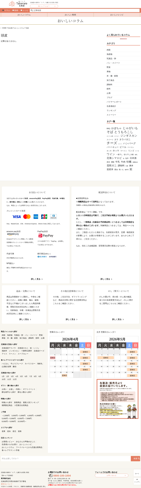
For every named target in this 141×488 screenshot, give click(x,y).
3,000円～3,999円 (17, 412)
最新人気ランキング (29, 399)
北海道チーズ (30, 350)
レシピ (24, 10)
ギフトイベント (27, 387)
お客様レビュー (7, 437)
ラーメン (5, 353)
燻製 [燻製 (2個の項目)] (112, 162)
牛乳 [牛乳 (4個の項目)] (117, 162)
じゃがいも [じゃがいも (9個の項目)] (130, 128)
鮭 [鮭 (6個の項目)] (131, 169)
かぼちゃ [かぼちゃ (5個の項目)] (116, 128)
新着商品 (16, 399)
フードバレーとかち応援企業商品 (14, 442)
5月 (20, 374)
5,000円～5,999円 (8, 414)
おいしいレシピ (116, 15)
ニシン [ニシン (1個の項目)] (120, 143)
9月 (37, 374)
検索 (135, 450)
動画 (15, 10)
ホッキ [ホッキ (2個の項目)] (109, 151)
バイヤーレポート (114, 102)
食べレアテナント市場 (36, 442)
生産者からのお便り (9, 439)
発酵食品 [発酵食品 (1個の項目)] (135, 162)
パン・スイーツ (113, 63)
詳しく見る (35, 279)
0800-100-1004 (62, 467)
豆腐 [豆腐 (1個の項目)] (127, 166)
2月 (7, 374)
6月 (24, 374)
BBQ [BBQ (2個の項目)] (108, 128)
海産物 (109, 54)
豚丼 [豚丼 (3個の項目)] (131, 166)
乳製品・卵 (111, 59)
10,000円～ (6, 417)
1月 (3, 374)
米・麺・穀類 (112, 76)
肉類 (108, 50)
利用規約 (92, 484)
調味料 (109, 85)
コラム (6, 10)
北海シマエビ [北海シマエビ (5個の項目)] (114, 158)
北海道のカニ (21, 347)
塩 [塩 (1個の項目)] (123, 158)
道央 (8, 427)
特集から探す (7, 399)
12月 (8, 377)
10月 (42, 374)
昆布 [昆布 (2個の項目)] (108, 162)
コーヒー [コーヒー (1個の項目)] (116, 136)
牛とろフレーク (16, 362)
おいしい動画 (70, 15)
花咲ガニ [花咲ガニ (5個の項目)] (112, 165)
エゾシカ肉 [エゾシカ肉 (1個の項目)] (110, 136)
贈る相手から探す (8, 389)
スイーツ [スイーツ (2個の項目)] (110, 140)
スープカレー (15, 353)
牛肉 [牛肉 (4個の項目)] (123, 162)
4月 (16, 374)
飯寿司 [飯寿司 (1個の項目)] (127, 169)
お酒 (108, 93)
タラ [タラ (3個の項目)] (116, 139)
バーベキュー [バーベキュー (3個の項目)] (113, 147)
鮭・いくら (32, 347)
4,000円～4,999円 (32, 412)
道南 (18, 427)
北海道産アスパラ (8, 347)
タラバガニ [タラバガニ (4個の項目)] (124, 139)
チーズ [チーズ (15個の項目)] (112, 143)
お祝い (4, 387)
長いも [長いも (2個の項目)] (121, 169)
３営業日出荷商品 (19, 402)
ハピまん (5, 362)
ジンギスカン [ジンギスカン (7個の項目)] (128, 135)
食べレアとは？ (44, 6)
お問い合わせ (112, 467)
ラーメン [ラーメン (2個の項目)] (123, 151)
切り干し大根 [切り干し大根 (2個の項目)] (129, 154)
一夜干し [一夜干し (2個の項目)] (119, 154)
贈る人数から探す (23, 389)
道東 (3, 427)
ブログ (109, 97)
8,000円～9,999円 (38, 414)
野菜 (108, 67)
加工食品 (110, 80)
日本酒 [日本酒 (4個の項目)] (133, 158)
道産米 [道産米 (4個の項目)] (110, 169)
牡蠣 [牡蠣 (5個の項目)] (128, 161)
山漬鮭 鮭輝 (6, 365)
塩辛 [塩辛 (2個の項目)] (127, 158)
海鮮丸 (37, 362)
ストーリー (111, 115)
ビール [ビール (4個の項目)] (123, 147)
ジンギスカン (7, 350)
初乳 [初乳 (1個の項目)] (136, 154)
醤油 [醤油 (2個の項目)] (116, 169)
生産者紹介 (111, 106)
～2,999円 (5, 412)
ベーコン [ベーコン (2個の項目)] (130, 147)
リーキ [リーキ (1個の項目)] (137, 151)
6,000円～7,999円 (23, 414)
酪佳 (13, 365)
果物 (108, 72)
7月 (29, 374)
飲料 (108, 89)
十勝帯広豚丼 (18, 350)
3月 (11, 374)
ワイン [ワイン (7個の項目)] (111, 154)
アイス (39, 350)
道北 (13, 427)
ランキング (111, 110)
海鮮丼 (40, 347)
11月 (3, 377)
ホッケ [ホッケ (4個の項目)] (116, 150)
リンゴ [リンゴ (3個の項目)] (131, 151)
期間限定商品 (7, 402)
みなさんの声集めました (24, 437)
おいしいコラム (24, 15)
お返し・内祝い (14, 387)
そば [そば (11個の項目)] (110, 132)
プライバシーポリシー (81, 484)
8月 (33, 374)
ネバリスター (28, 362)
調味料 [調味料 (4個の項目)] (121, 165)
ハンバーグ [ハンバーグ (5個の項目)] (129, 143)
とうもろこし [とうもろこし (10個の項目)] (123, 132)
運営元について (6, 476)
